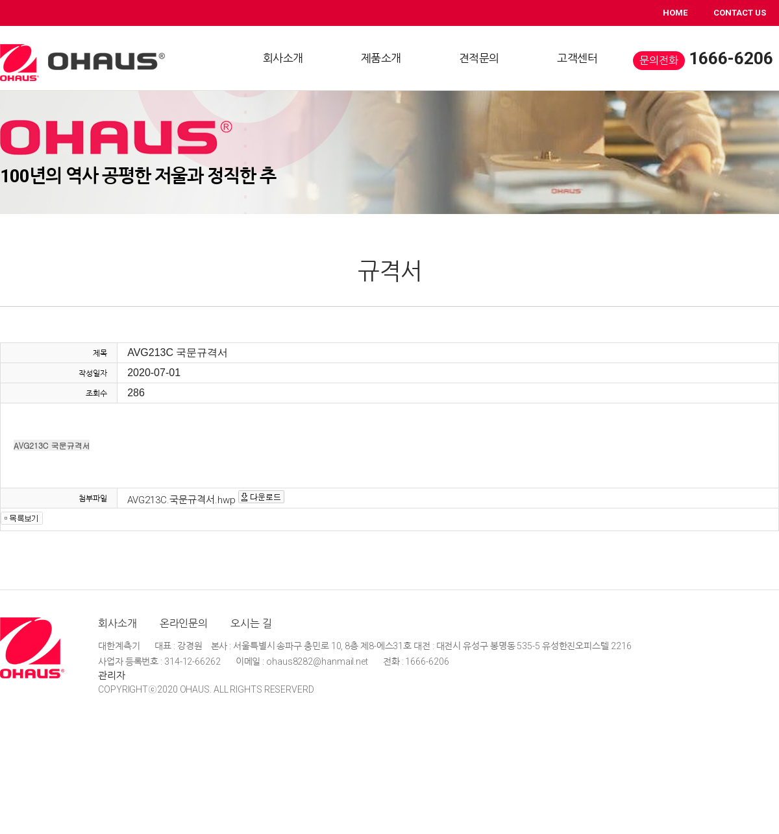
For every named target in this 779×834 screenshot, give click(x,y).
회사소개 (117, 623)
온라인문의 (184, 623)
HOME (675, 13)
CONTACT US (739, 13)
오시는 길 (251, 623)
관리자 (111, 676)
